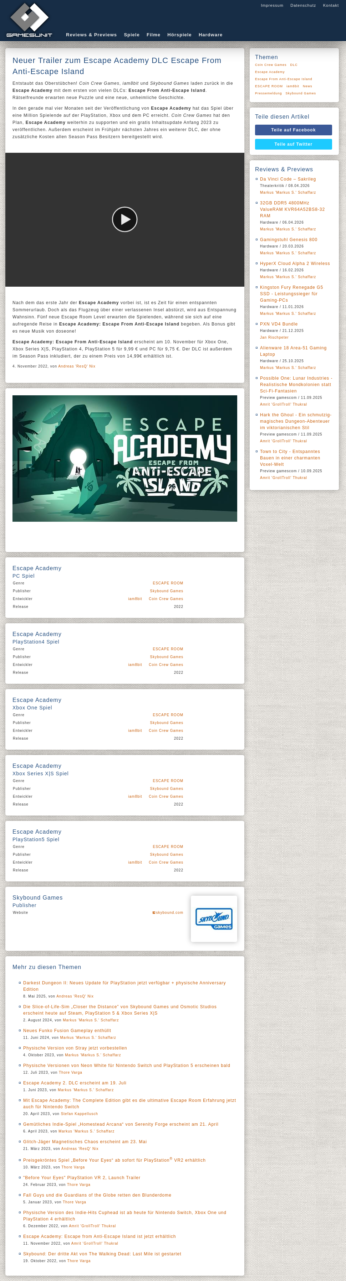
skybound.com (169, 913)
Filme (154, 34)
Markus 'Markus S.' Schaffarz (91, 1020)
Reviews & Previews (91, 34)
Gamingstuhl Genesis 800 (288, 239)
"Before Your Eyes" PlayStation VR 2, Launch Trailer (82, 1177)
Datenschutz (303, 5)
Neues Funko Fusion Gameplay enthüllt (67, 1030)
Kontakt (331, 5)
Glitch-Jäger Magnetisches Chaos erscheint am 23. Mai (85, 1141)
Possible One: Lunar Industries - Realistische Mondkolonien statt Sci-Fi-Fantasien (296, 385)
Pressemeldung (268, 93)
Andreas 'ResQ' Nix (77, 366)
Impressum (272, 5)
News (307, 86)
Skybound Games (167, 591)
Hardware (211, 34)
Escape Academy (270, 72)
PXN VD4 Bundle (279, 324)
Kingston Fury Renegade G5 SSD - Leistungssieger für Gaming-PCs (291, 294)
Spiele (131, 34)
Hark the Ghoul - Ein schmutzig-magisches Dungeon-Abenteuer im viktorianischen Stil (296, 421)
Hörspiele (179, 34)
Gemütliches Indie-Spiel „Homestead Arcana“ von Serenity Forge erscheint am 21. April (121, 1124)
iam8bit (135, 599)
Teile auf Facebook (293, 129)
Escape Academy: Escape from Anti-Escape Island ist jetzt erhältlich (99, 1236)
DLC (294, 65)
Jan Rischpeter (274, 337)
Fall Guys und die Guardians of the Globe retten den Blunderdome (97, 1195)
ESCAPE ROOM (168, 583)
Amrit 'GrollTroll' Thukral (92, 1226)
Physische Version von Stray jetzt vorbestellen (75, 1048)
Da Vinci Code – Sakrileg (288, 179)
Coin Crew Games (166, 599)
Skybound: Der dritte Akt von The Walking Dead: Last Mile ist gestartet (102, 1253)
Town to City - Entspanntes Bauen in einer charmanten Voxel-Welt (290, 458)
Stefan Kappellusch (79, 1114)
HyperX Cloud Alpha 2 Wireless (295, 263)
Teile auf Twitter (294, 144)
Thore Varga (70, 1072)
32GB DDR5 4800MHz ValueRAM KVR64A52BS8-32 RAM (292, 209)
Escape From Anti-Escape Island (283, 79)
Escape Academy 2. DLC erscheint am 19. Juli (75, 1082)
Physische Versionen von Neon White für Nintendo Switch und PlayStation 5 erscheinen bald (126, 1065)
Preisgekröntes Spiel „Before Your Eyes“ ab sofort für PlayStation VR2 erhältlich (114, 1160)
